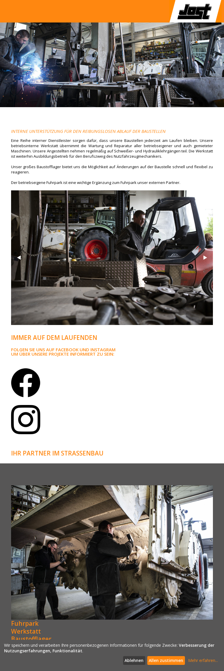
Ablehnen (134, 660)
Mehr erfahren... (203, 660)
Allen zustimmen (166, 660)
